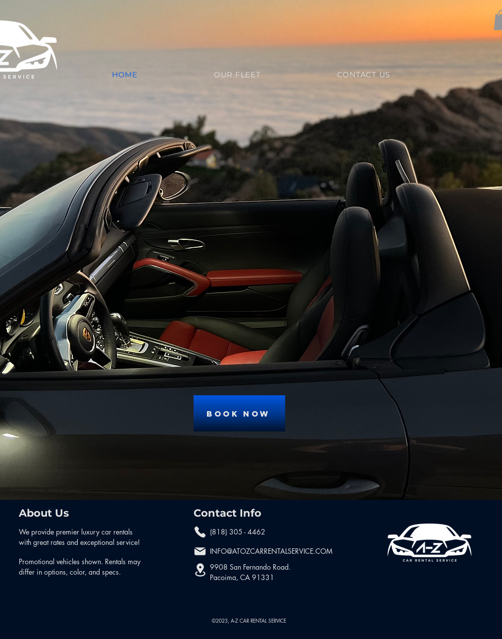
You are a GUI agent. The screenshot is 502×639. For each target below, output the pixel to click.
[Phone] (200, 532)
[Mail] (200, 551)
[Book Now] (239, 413)
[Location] (200, 570)
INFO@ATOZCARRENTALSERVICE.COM (271, 551)
